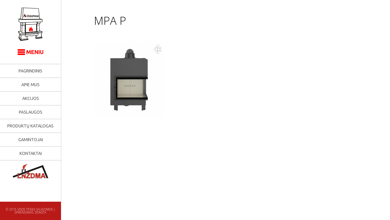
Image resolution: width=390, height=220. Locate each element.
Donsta (40, 212)
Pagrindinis (30, 70)
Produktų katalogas (30, 125)
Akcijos (30, 98)
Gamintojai (30, 139)
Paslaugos (30, 112)
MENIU (31, 52)
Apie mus (30, 84)
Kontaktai (31, 153)
